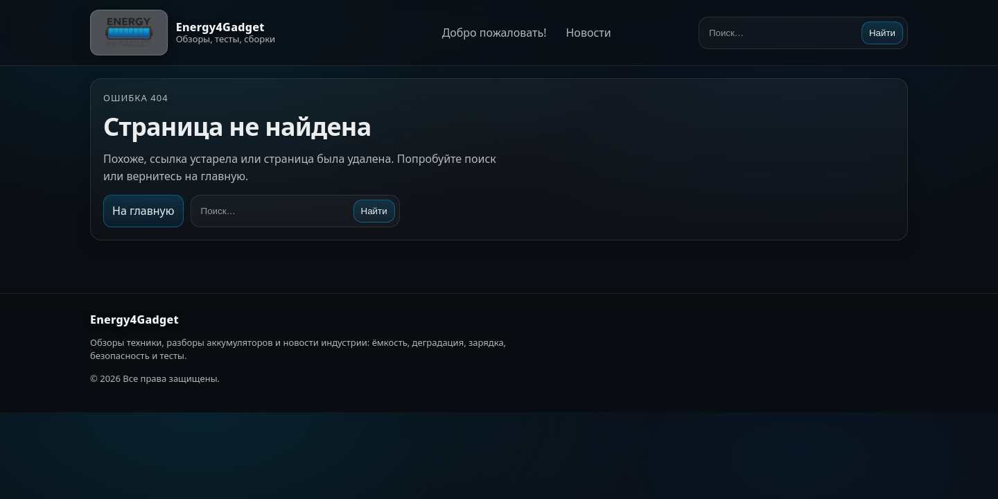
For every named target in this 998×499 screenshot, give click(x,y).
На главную (143, 210)
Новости (588, 32)
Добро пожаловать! (494, 32)
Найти (882, 33)
